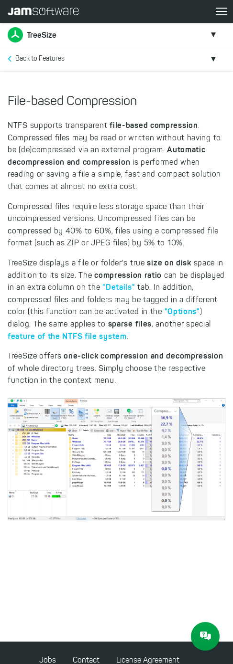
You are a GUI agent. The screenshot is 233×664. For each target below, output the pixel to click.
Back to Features (40, 58)
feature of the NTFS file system (67, 336)
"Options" (182, 311)
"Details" (118, 287)
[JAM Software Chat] (205, 636)
